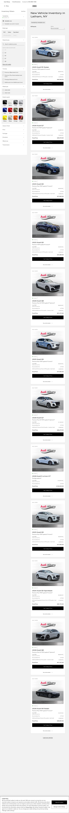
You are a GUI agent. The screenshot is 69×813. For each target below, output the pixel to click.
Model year (13, 86)
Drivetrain (13, 137)
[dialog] (34, 804)
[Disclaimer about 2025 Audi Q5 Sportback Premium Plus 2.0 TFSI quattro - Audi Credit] (63, 600)
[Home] (34, 6)
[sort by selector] (58, 28)
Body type (13, 28)
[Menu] (6, 6)
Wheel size (13, 141)
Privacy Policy (29, 807)
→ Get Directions (16, 1)
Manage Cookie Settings (59, 806)
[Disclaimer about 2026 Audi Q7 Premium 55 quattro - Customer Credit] (63, 135)
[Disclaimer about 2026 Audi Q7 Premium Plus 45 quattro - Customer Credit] (63, 427)
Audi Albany (7, 1)
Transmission (13, 145)
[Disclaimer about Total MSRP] (63, 71)
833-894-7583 (32, 1)
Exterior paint (13, 97)
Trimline (13, 69)
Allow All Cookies (59, 802)
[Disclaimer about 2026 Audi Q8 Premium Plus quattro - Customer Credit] (63, 310)
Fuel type (13, 133)
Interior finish (13, 126)
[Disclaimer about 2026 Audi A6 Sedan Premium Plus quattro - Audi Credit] (63, 718)
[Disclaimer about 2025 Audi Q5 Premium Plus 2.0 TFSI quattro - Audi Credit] (63, 194)
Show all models (7, 64)
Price (13, 129)
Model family (13, 40)
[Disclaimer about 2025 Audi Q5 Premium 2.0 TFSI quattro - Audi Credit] (63, 252)
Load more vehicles (48, 737)
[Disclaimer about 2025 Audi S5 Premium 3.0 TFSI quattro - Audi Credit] (63, 77)
